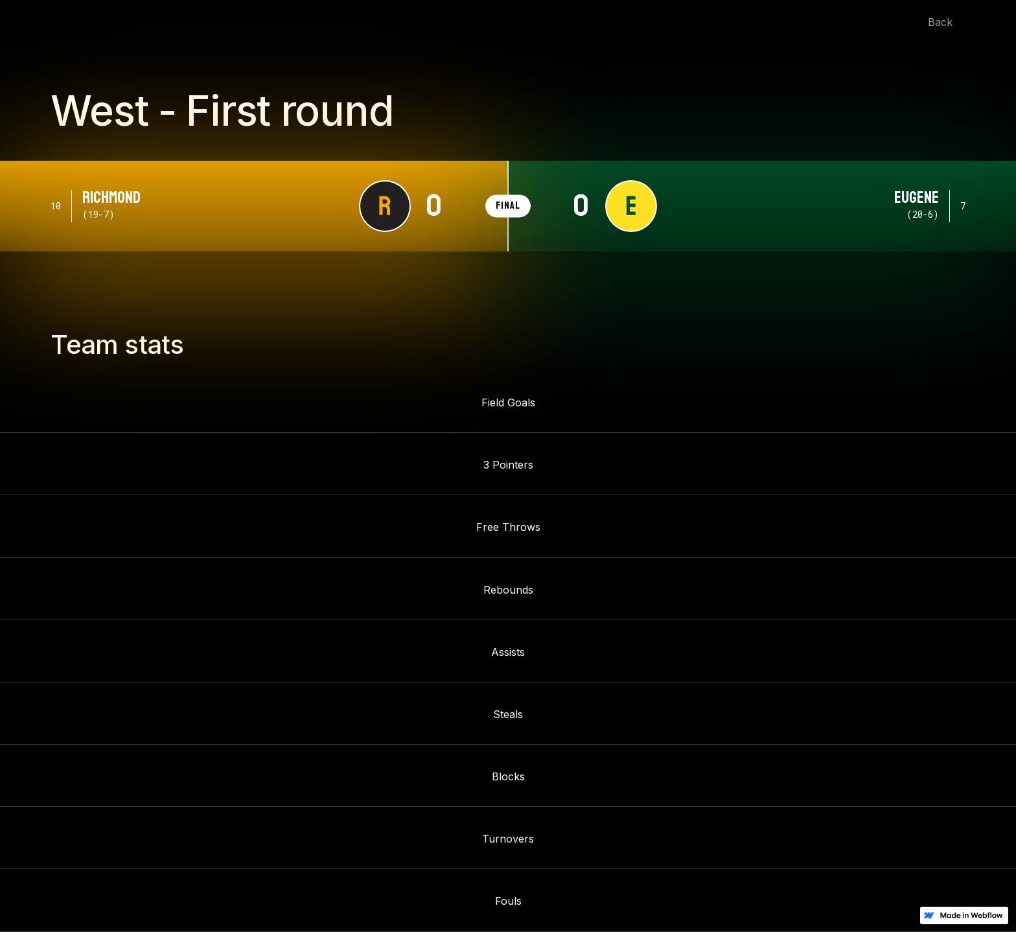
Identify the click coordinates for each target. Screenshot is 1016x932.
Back (940, 22)
